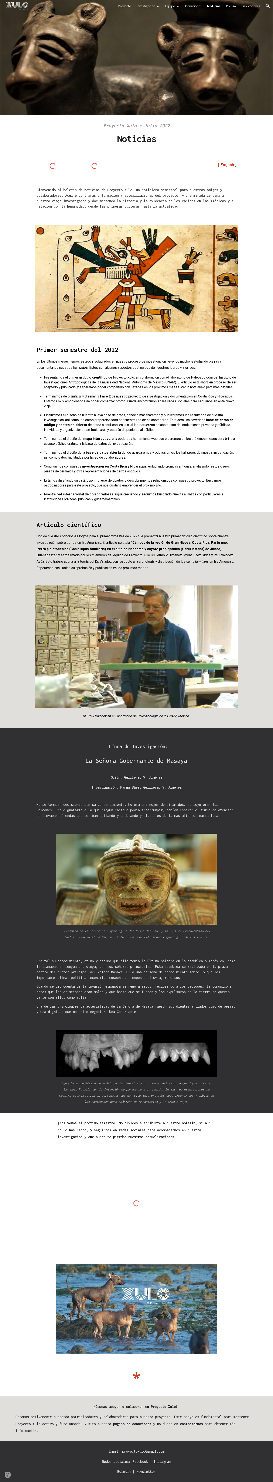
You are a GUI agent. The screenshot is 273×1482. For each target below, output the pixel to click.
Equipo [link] (170, 6)
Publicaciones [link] (250, 6)
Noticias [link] (214, 6)
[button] (268, 6)
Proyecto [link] (124, 6)
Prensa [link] (231, 6)
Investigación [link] (146, 6)
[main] (136, 134)
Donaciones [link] (193, 6)
